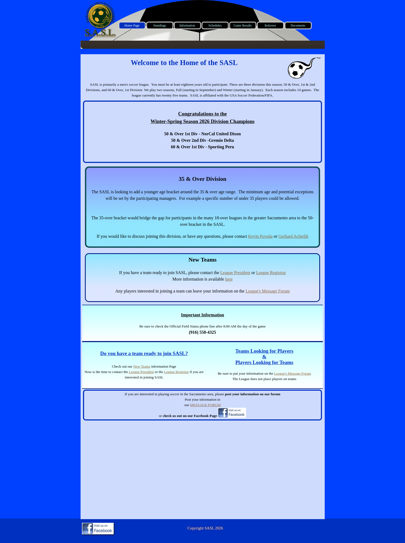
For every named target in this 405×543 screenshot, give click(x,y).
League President (235, 272)
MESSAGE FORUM (205, 405)
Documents (298, 25)
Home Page (132, 25)
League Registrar (271, 272)
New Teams (141, 366)
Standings (159, 25)
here (229, 279)
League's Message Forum (267, 291)
